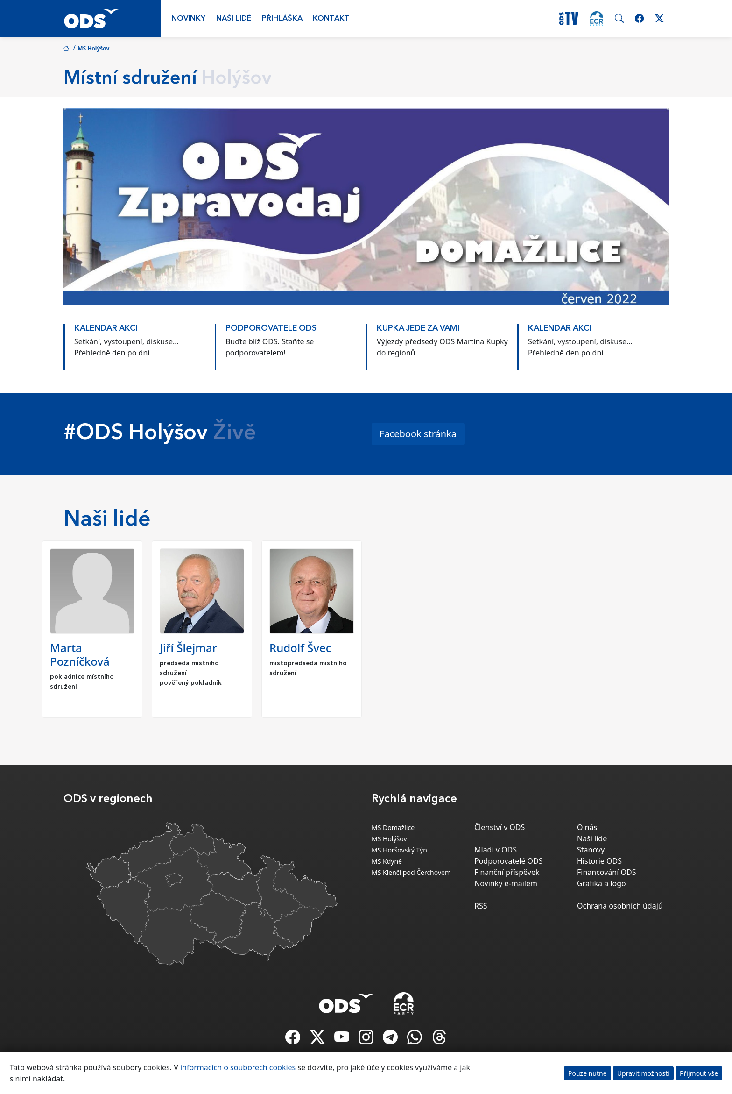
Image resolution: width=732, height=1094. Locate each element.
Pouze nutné (587, 1073)
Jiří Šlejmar (188, 647)
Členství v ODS (499, 827)
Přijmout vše (699, 1073)
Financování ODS (606, 872)
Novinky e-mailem (505, 883)
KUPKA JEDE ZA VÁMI (418, 329)
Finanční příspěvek (507, 872)
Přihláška (282, 18)
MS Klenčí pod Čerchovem (411, 872)
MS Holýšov (93, 48)
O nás (587, 827)
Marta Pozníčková (80, 654)
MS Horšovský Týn (399, 849)
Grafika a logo (601, 883)
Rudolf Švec (300, 647)
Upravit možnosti (643, 1073)
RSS (480, 906)
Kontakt (331, 18)
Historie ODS (599, 861)
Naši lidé (234, 18)
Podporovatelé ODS (508, 861)
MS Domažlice (393, 827)
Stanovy (591, 850)
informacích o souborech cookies (238, 1067)
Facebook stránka (418, 433)
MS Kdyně (387, 861)
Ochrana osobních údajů (620, 906)
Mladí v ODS (495, 850)
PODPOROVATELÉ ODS (271, 329)
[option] (139, 342)
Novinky (188, 18)
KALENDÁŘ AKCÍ (106, 329)
